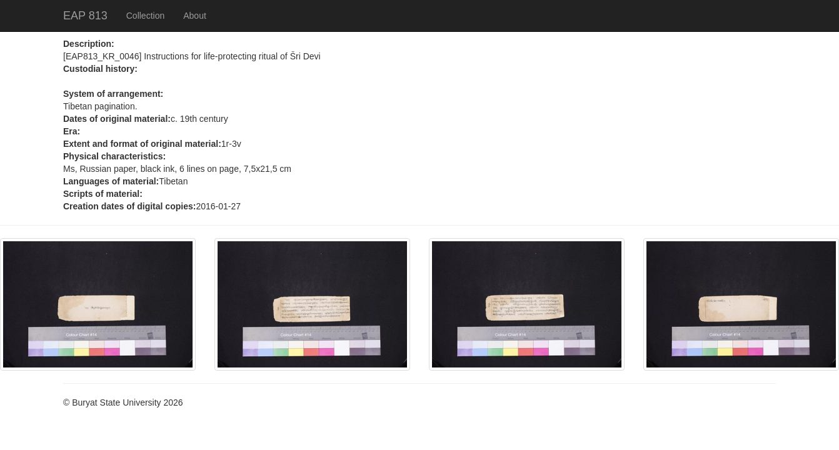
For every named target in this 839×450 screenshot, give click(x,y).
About (194, 16)
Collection (145, 16)
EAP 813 (85, 15)
